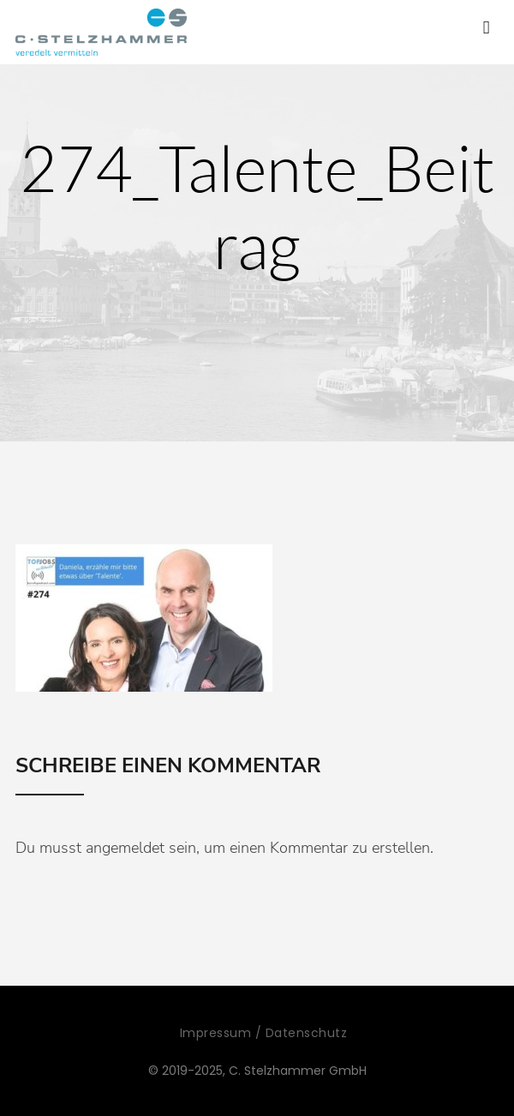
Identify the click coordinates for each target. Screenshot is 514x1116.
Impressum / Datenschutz (264, 1032)
